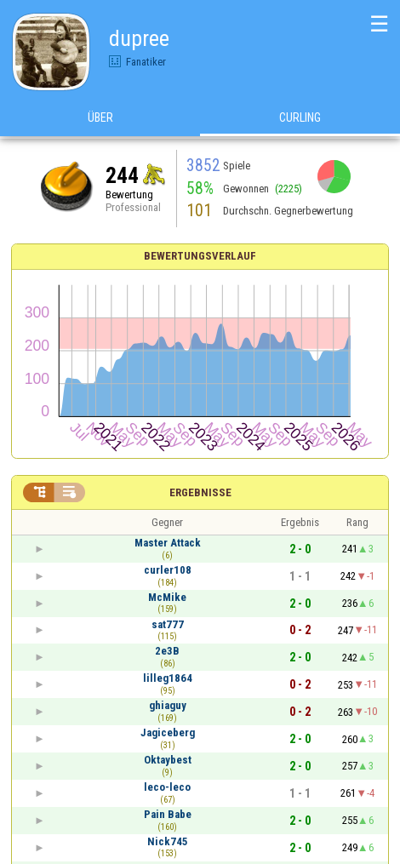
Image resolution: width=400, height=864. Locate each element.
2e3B (167, 650)
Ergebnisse (200, 492)
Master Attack (167, 542)
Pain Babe (167, 814)
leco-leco (167, 787)
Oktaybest (167, 759)
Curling (300, 118)
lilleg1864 (167, 678)
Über (100, 118)
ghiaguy (167, 705)
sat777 (167, 624)
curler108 (167, 570)
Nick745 (167, 841)
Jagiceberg (167, 732)
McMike (167, 597)
